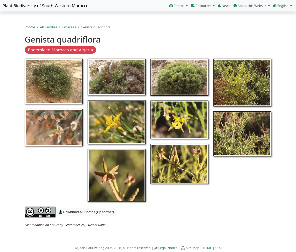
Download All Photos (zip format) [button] (86, 212)
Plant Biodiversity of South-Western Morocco (45, 5)
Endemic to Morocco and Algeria (60, 50)
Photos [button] (177, 5)
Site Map (192, 248)
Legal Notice (167, 248)
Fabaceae (69, 27)
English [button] (281, 5)
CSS (218, 248)
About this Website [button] (251, 5)
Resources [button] (201, 5)
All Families (48, 27)
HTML (207, 248)
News (224, 5)
